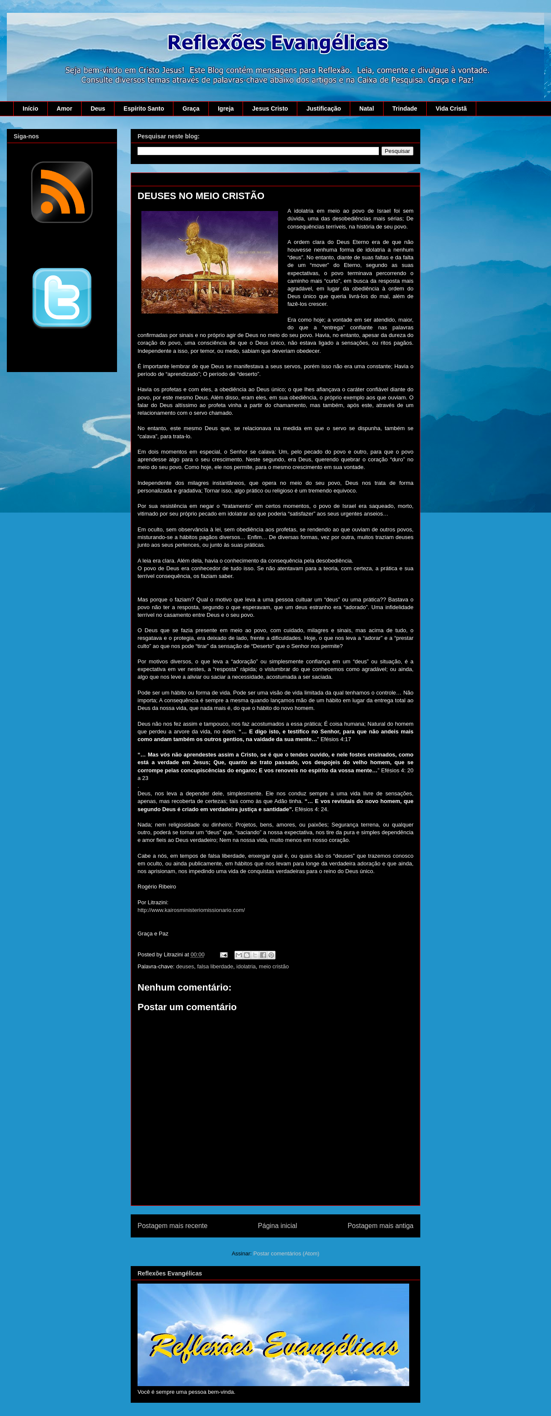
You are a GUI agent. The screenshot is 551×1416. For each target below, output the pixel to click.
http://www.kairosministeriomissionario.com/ (191, 910)
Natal (366, 108)
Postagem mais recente (173, 1225)
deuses (185, 966)
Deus (98, 108)
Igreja (226, 108)
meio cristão (274, 966)
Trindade (405, 108)
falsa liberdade (215, 966)
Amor (65, 108)
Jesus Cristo (270, 108)
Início (30, 108)
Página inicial (277, 1225)
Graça (190, 108)
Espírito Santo (143, 108)
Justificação (323, 108)
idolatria (246, 966)
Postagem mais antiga (380, 1225)
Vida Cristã (451, 108)
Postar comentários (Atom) (286, 1253)
